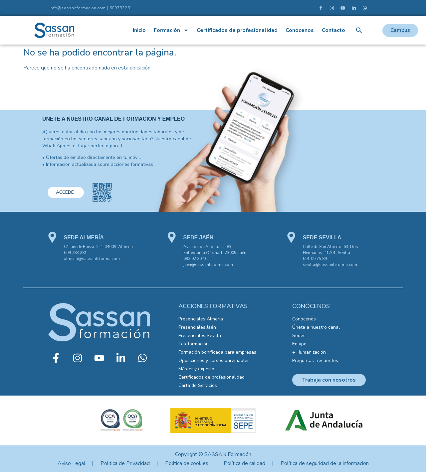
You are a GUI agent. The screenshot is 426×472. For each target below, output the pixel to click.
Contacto (333, 30)
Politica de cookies (186, 463)
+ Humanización (309, 352)
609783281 (120, 8)
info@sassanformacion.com (78, 8)
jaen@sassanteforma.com (208, 264)
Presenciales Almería (200, 319)
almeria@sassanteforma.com (92, 258)
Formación (171, 30)
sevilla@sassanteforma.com (330, 264)
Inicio (139, 30)
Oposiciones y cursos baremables (214, 360)
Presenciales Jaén (197, 327)
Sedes (299, 335)
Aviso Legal (71, 463)
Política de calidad (244, 463)
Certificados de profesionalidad (237, 30)
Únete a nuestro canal (316, 327)
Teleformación (193, 344)
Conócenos (300, 30)
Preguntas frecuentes (315, 360)
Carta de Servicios (197, 385)
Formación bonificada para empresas (217, 352)
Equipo (299, 344)
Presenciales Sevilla (199, 335)
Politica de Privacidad (125, 463)
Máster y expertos (197, 369)
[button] (359, 30)
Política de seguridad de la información (325, 463)
